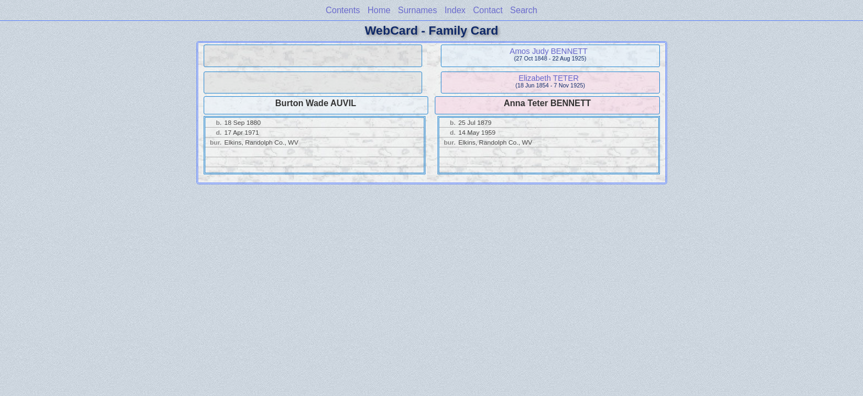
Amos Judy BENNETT (548, 51)
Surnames (417, 10)
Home (379, 10)
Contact (487, 10)
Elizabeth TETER (548, 78)
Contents (343, 10)
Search (523, 10)
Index (455, 10)
